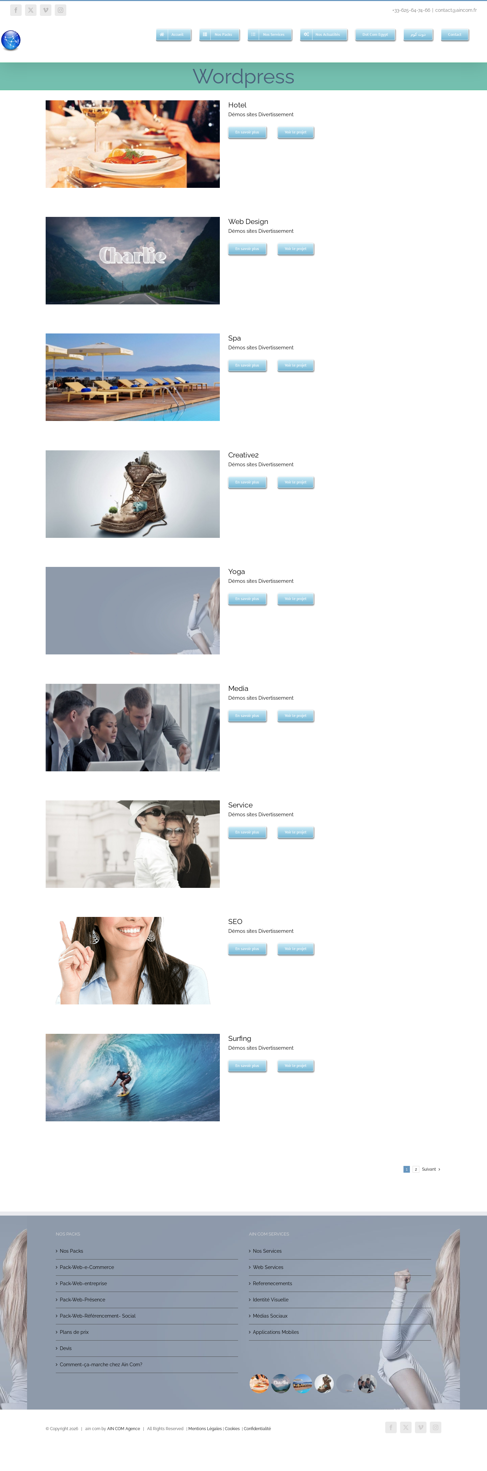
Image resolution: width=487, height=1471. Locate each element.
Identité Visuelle (270, 1299)
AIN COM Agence (123, 1428)
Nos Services (267, 1251)
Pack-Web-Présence (82, 1299)
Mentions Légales (205, 1428)
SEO (235, 921)
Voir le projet (295, 131)
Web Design (248, 221)
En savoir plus (247, 131)
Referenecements (272, 1283)
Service (240, 805)
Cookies (232, 1428)
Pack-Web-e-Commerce (87, 1267)
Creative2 (243, 455)
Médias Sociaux (270, 1316)
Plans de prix (74, 1332)
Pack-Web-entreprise (83, 1283)
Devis (66, 1348)
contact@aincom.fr (456, 10)
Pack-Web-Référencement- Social (98, 1316)
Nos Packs (71, 1251)
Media (238, 688)
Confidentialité (257, 1428)
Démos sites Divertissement (261, 114)
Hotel (237, 105)
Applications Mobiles (276, 1332)
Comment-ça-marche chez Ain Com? (101, 1364)
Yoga (236, 571)
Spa (234, 338)
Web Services (268, 1267)
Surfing (239, 1038)
